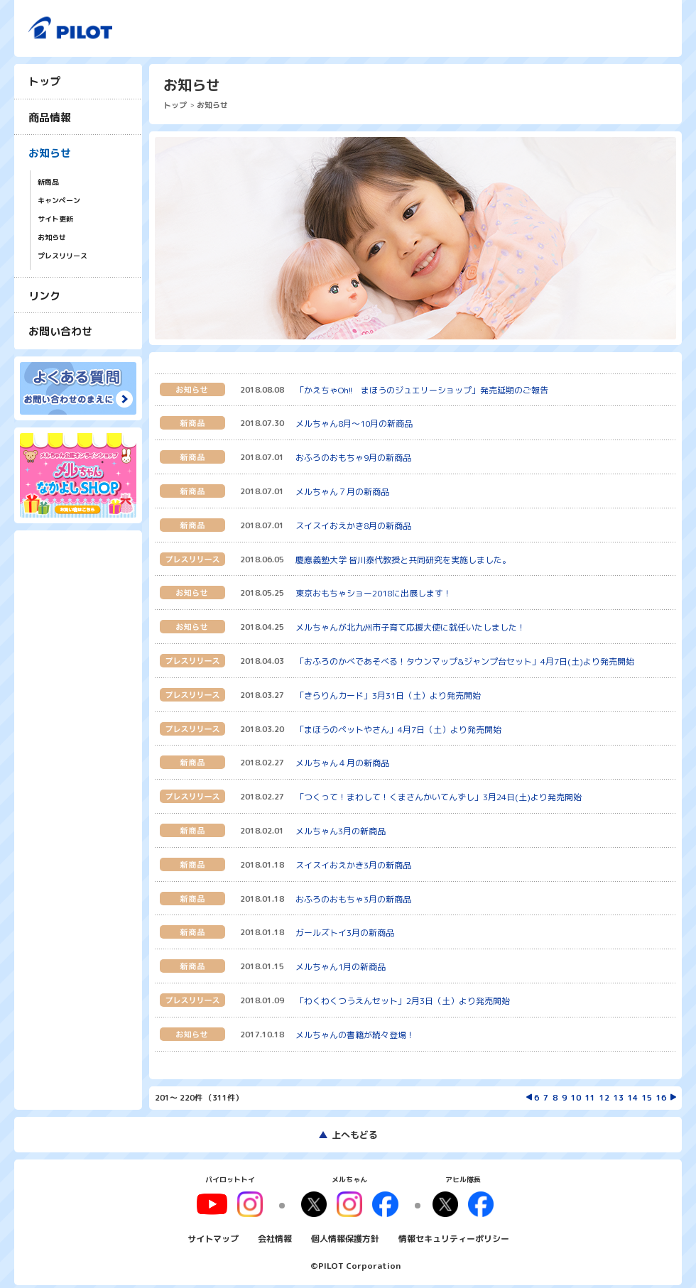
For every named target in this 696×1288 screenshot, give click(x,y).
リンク (44, 295)
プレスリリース (62, 256)
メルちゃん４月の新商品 (342, 763)
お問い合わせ (60, 331)
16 (661, 1097)
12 (604, 1097)
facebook (380, 1202)
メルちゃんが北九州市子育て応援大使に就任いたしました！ (410, 627)
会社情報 (275, 1234)
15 (647, 1097)
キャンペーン (59, 200)
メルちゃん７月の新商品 (342, 492)
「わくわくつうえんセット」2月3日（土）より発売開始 (402, 1001)
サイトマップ (213, 1234)
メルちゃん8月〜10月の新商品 (354, 423)
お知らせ (49, 153)
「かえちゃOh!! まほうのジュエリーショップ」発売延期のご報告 (421, 390)
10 (576, 1097)
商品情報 (49, 117)
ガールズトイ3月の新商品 (344, 933)
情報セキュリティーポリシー (453, 1234)
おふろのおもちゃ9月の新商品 (353, 458)
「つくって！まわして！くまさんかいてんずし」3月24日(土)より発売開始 (438, 797)
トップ (44, 81)
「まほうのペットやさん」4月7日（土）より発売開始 (398, 730)
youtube (225, 1202)
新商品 (48, 182)
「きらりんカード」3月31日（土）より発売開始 (388, 695)
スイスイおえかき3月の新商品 (353, 865)
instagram (349, 1202)
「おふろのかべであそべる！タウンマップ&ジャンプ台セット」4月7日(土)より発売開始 (464, 661)
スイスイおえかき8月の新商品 (353, 526)
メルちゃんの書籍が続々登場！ (355, 1035)
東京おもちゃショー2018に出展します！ (373, 593)
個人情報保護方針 (345, 1234)
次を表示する (673, 1097)
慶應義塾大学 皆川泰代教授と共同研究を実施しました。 (403, 560)
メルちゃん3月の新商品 (340, 831)
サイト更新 (55, 219)
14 (633, 1097)
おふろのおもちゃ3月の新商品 (353, 899)
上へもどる (355, 1134)
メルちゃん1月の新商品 (340, 967)
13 (619, 1097)
